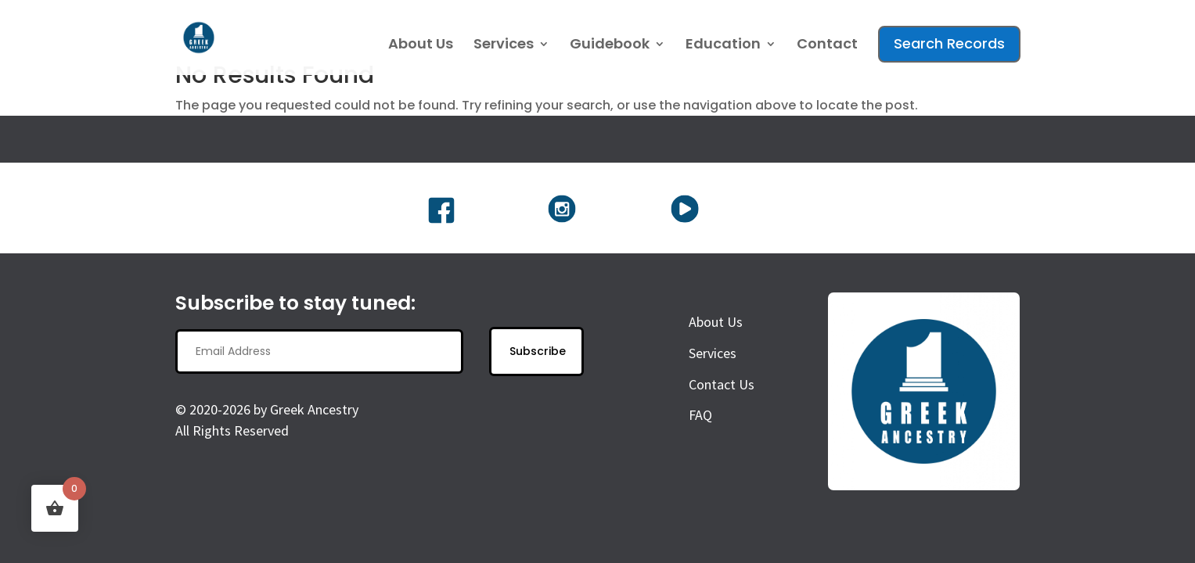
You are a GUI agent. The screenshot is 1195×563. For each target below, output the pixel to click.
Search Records (949, 43)
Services (503, 45)
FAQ (700, 415)
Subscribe (537, 351)
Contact (827, 45)
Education (723, 45)
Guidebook (610, 45)
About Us (420, 45)
